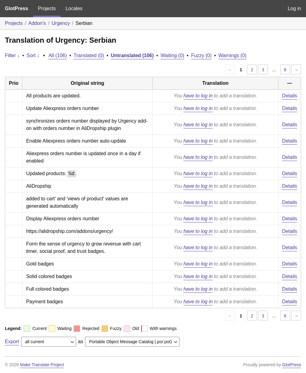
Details (289, 95)
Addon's (37, 23)
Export (12, 341)
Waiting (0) (172, 55)
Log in (294, 8)
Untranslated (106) (132, 55)
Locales (73, 8)
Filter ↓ (12, 55)
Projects (47, 8)
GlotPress (16, 8)
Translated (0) (89, 55)
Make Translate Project (42, 364)
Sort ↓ (33, 55)
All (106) (57, 55)
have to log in (198, 95)
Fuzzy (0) (201, 55)
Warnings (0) (232, 55)
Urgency (61, 23)
